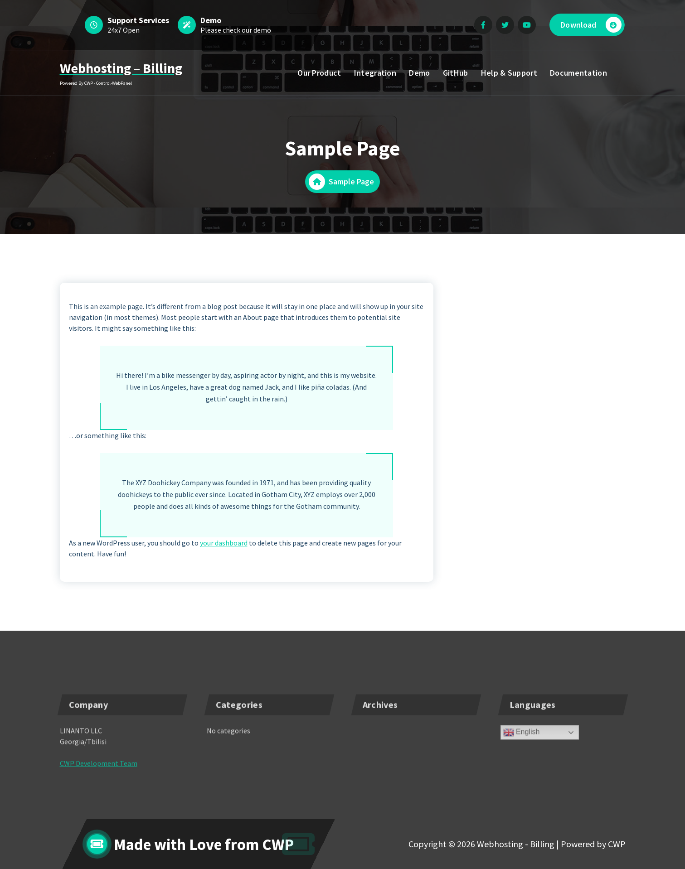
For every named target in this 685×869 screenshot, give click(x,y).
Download (590, 25)
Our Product (319, 73)
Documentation (578, 73)
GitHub (455, 73)
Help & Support (509, 73)
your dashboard (224, 542)
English (521, 751)
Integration (375, 73)
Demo (419, 73)
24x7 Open (123, 29)
